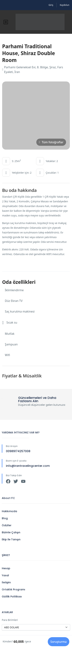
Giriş (51, 5)
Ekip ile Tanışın (11, 539)
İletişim (6, 582)
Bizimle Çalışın (11, 532)
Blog (5, 518)
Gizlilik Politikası (12, 596)
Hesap (6, 568)
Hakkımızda (9, 511)
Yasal (5, 575)
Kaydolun (64, 5)
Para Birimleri (10, 620)
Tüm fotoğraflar (51, 142)
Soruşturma (58, 642)
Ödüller (6, 525)
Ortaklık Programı (13, 589)
